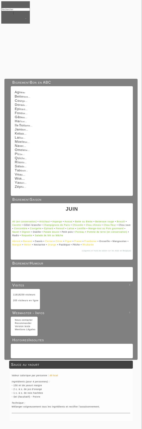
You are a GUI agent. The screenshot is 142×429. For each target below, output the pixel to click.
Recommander (23, 323)
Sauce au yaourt (25, 365)
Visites (71, 285)
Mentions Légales (25, 329)
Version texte (22, 326)
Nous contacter (23, 320)
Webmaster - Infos (71, 313)
